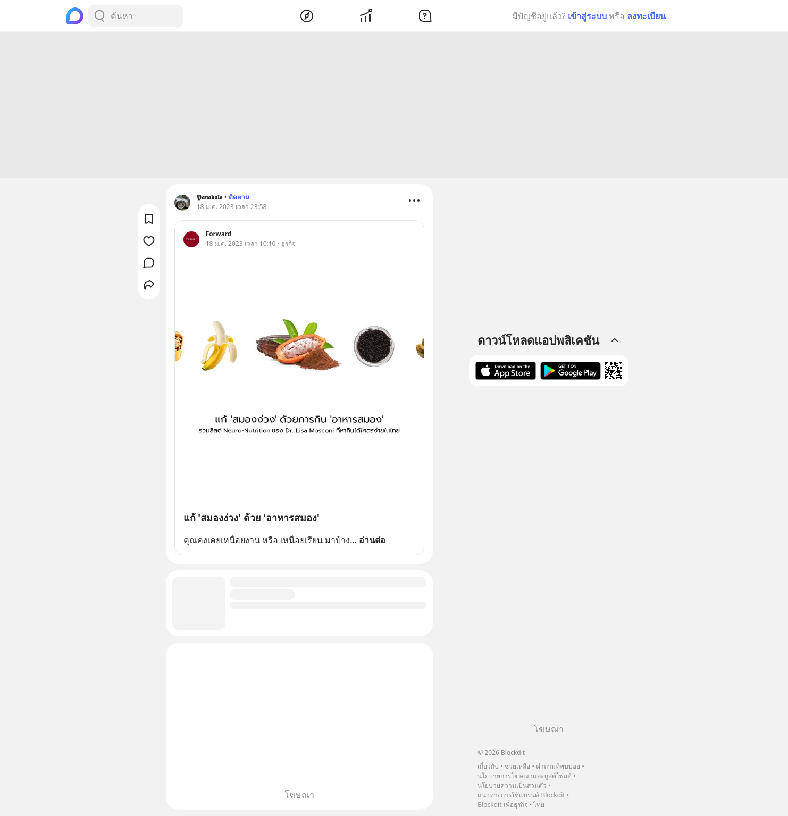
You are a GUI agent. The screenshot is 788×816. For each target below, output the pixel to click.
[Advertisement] (394, 104)
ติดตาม (239, 197)
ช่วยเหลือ (517, 766)
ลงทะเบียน (646, 16)
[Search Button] (99, 16)
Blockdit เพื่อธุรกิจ (502, 804)
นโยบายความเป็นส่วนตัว (512, 785)
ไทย (538, 804)
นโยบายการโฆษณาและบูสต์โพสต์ (524, 775)
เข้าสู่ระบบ (587, 16)
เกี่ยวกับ (488, 766)
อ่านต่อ (372, 540)
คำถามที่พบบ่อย (558, 766)
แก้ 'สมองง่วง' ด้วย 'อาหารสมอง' (251, 517)
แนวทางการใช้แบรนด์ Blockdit (521, 795)
